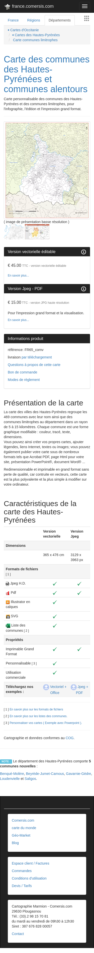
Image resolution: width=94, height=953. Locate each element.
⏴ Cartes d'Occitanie (23, 30)
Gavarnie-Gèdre (78, 774)
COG (70, 738)
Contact (18, 934)
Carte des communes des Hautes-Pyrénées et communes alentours (46, 74)
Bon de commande (22, 372)
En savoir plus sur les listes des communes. (38, 716)
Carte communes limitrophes (35, 40)
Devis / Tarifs (22, 886)
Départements (60, 20)
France (13, 20)
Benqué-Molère (12, 774)
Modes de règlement (24, 380)
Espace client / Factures (30, 863)
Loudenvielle (10, 779)
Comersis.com (23, 820)
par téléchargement (36, 357)
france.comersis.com (29, 7)
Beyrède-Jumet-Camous (45, 774)
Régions (33, 20)
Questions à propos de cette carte (34, 365)
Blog (15, 843)
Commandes (22, 871)
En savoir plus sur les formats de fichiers (36, 709)
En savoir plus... (18, 275)
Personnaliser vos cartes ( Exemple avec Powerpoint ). (46, 723)
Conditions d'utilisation (29, 878)
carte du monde (24, 828)
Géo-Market (21, 835)
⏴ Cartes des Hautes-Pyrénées (36, 35)
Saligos (30, 779)
